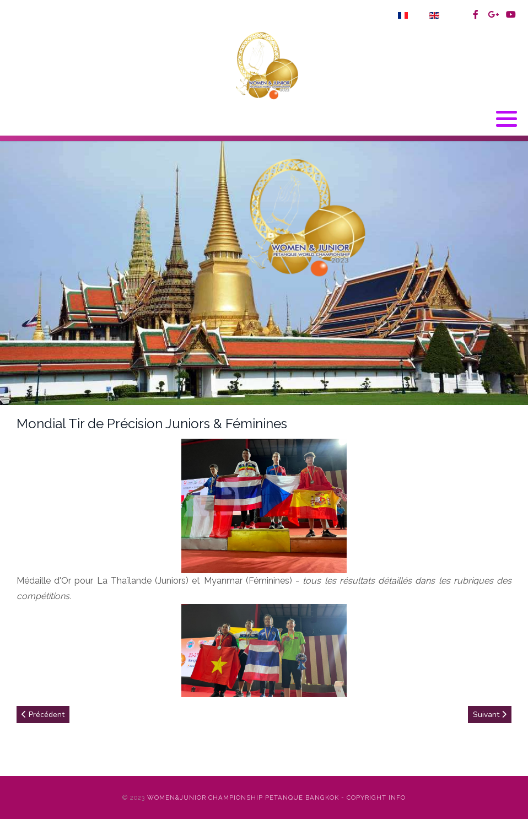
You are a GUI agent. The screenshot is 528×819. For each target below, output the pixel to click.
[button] (506, 119)
